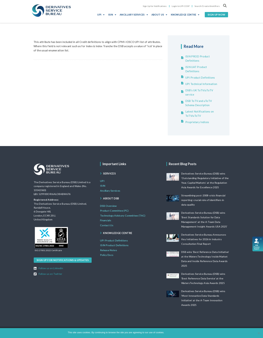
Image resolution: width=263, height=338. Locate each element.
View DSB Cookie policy (183, 332)
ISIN (112, 14)
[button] (216, 14)
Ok (167, 332)
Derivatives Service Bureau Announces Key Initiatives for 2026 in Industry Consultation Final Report (203, 239)
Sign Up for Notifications (155, 6)
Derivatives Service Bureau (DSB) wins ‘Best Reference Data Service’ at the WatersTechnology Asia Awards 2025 (203, 278)
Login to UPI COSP (181, 6)
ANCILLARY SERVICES (134, 14)
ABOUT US (159, 14)
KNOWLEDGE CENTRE (185, 14)
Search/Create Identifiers (207, 6)
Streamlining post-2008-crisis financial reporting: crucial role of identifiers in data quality (203, 200)
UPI (100, 14)
